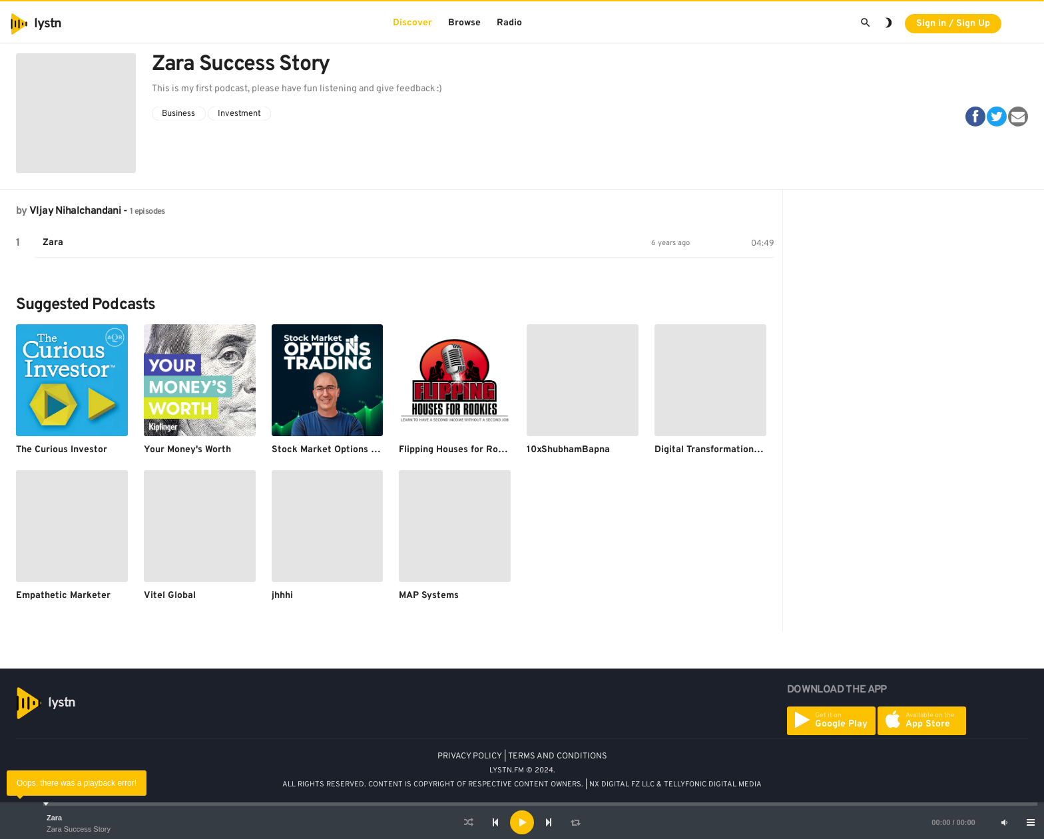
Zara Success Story (79, 829)
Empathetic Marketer (63, 595)
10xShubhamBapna (568, 449)
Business (178, 114)
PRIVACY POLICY (469, 756)
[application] (522, 822)
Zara (54, 818)
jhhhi (282, 595)
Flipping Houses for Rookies (460, 449)
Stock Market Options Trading (337, 449)
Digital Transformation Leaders (723, 449)
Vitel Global (170, 595)
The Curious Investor (61, 449)
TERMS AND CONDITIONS (557, 756)
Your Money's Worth (187, 449)
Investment (239, 114)
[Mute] (1004, 822)
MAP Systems (429, 595)
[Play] (522, 822)
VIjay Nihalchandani (75, 211)
